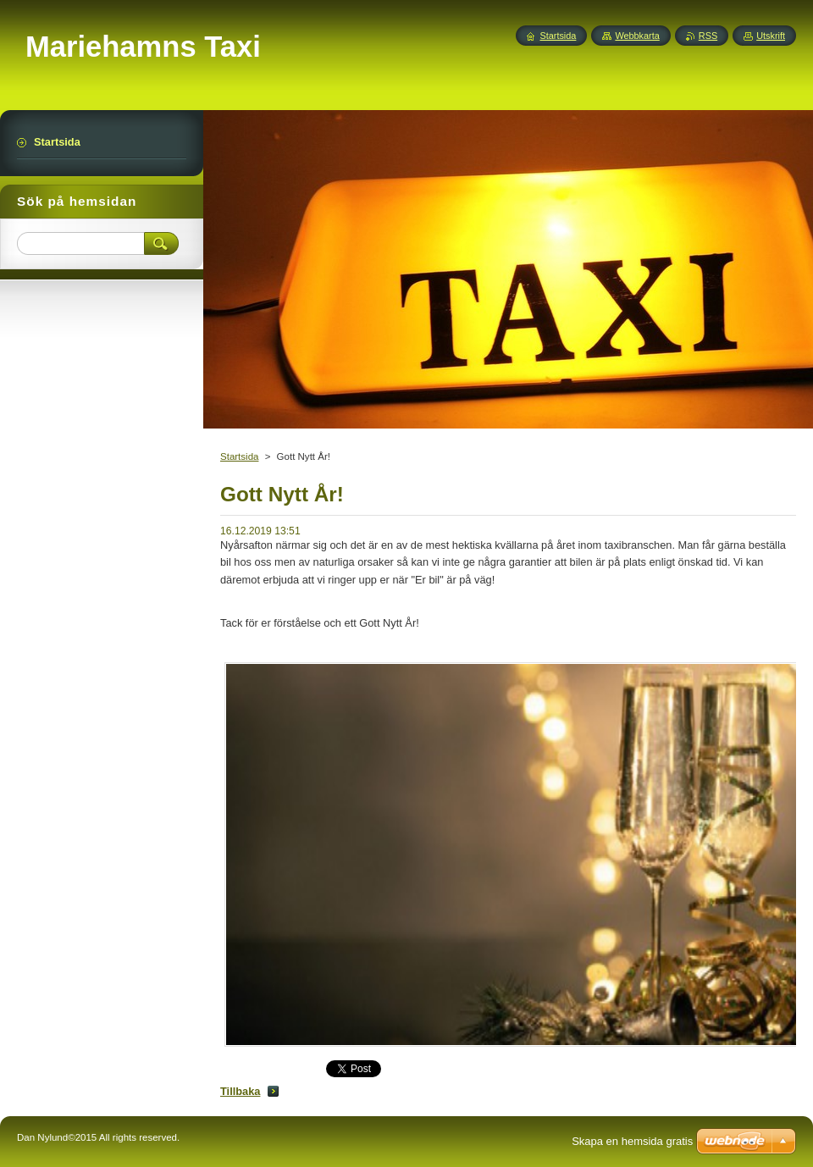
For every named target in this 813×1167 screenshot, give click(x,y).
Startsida (239, 456)
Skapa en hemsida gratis (632, 1141)
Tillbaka (240, 1091)
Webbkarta (637, 35)
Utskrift (770, 35)
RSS (708, 35)
